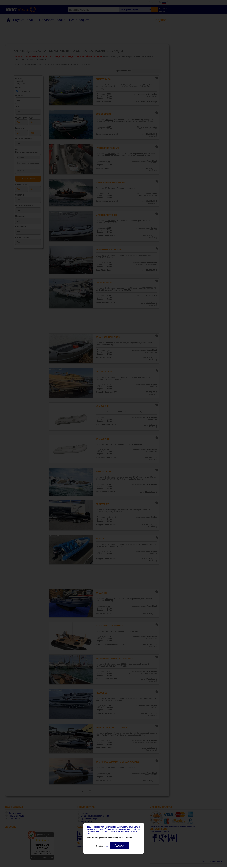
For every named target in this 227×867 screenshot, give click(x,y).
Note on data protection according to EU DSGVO (109, 838)
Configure (100, 846)
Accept (119, 845)
